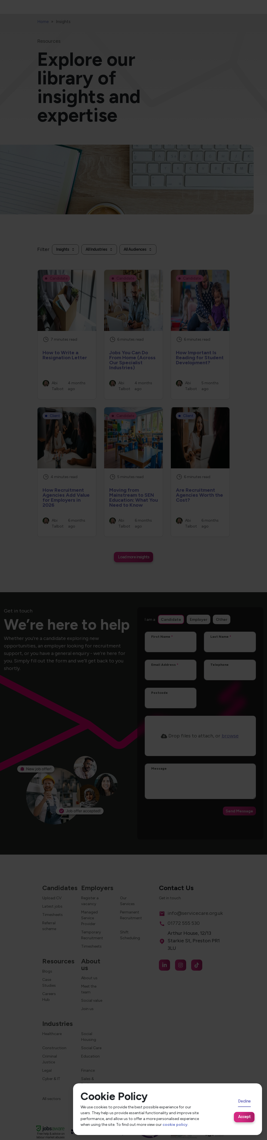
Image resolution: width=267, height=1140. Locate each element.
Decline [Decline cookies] (244, 1101)
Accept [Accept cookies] (244, 1116)
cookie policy (175, 1124)
